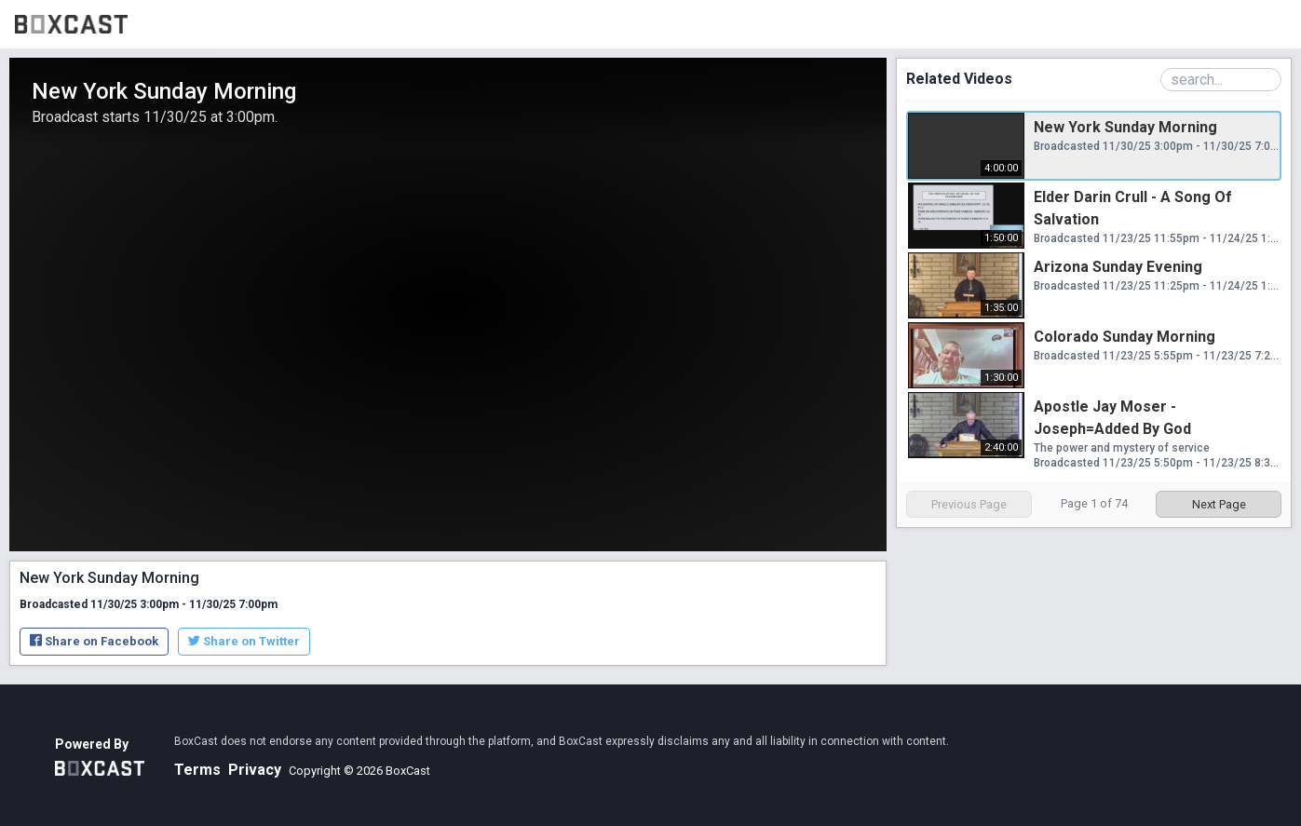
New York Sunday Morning (1125, 127)
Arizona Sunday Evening (1118, 267)
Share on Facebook (94, 641)
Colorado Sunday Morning (1124, 336)
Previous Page (969, 504)
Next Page (1219, 504)
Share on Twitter (244, 641)
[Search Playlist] (1220, 79)
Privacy (254, 770)
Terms (197, 770)
